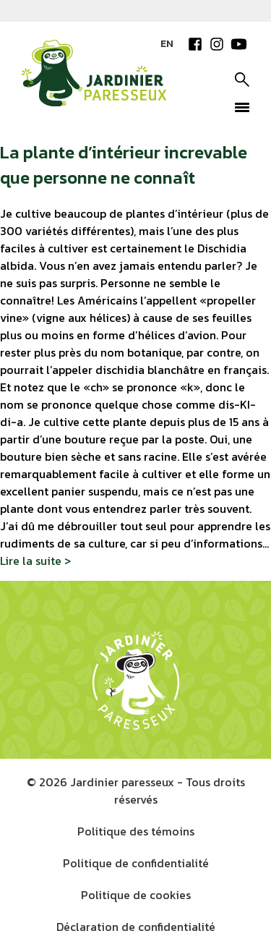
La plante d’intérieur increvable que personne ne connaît (123, 164)
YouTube (238, 44)
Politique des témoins (135, 830)
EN (166, 43)
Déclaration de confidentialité (135, 926)
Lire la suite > (35, 560)
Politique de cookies (136, 894)
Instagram (217, 44)
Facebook (195, 44)
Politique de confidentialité (136, 862)
